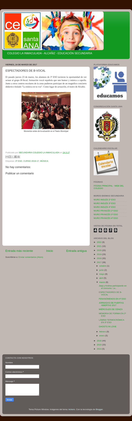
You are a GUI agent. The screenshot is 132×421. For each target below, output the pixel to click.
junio (101, 270)
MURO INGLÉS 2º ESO (105, 199)
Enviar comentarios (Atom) (31, 257)
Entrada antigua (76, 250)
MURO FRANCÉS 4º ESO (106, 218)
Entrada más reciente (19, 250)
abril (101, 278)
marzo (102, 282)
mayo (102, 274)
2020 (99, 250)
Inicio (49, 250)
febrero (103, 331)
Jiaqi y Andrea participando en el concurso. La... (113, 287)
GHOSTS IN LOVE (107, 326)
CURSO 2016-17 (31, 161)
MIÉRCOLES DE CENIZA (111, 309)
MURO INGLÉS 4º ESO (105, 207)
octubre (103, 266)
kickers (71, 409)
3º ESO (18, 161)
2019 (99, 254)
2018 (99, 258)
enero (102, 335)
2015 (99, 345)
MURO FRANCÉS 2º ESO (106, 211)
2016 (99, 341)
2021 (99, 246)
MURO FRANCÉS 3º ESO (106, 214)
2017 (99, 262)
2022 (99, 242)
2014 (99, 349)
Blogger (99, 409)
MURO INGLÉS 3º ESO (105, 203)
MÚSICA (44, 161)
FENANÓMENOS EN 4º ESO (112, 299)
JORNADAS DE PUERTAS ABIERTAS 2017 (111, 304)
